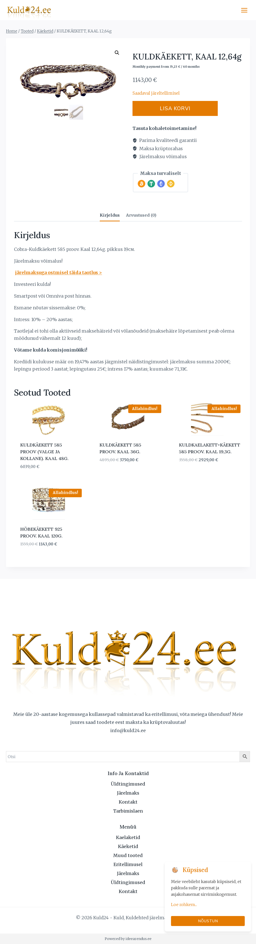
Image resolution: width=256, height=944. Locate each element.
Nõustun (208, 921)
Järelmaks (128, 793)
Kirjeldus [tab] (110, 215)
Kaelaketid (128, 837)
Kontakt (128, 802)
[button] (117, 52)
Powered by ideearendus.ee (128, 939)
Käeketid (128, 846)
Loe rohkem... (184, 904)
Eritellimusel (128, 864)
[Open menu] (244, 10)
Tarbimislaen (128, 811)
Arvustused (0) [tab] (141, 215)
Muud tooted (128, 855)
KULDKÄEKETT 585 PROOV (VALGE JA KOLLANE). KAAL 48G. (44, 452)
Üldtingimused (128, 784)
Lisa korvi (179, 108)
